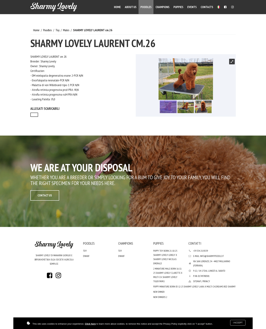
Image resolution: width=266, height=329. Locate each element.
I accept (238, 322)
